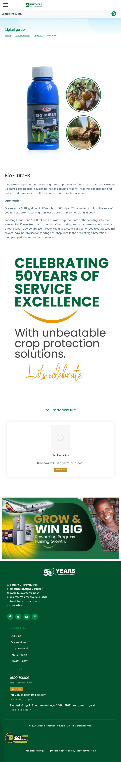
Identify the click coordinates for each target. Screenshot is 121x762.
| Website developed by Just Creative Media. (73, 750)
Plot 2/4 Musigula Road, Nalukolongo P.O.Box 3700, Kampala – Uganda (53, 705)
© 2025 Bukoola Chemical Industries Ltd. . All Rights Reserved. (60, 725)
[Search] (113, 13)
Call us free (16, 689)
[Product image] (60, 437)
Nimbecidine (60, 455)
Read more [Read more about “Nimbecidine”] (60, 470)
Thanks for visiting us (35, 750)
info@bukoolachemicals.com (28, 695)
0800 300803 (20, 678)
